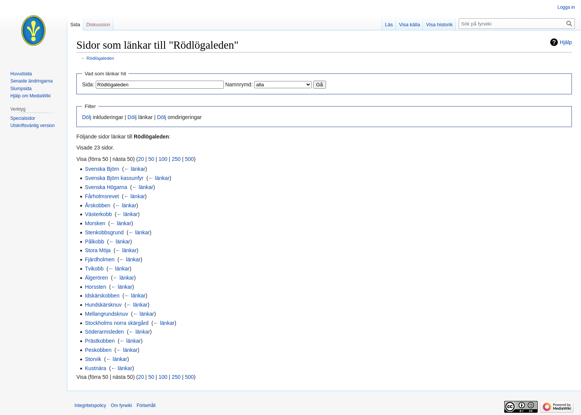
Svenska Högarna (106, 187)
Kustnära (95, 368)
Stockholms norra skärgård (116, 323)
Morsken (95, 223)
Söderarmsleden (104, 332)
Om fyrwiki (121, 405)
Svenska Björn (102, 169)
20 (141, 159)
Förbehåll (145, 405)
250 (176, 159)
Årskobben (97, 205)
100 (162, 159)
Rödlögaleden (100, 58)
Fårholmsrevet (102, 196)
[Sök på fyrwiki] (517, 23)
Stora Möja (98, 250)
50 (151, 159)
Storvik (93, 359)
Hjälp (566, 42)
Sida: (88, 84)
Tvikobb (94, 269)
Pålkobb (94, 242)
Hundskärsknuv (103, 305)
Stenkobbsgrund (104, 232)
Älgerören (96, 278)
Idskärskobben (102, 296)
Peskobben (98, 350)
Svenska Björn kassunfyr (114, 178)
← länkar (134, 169)
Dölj (86, 117)
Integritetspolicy (90, 405)
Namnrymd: (239, 84)
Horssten (95, 287)
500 (189, 159)
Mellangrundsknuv (106, 314)
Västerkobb (98, 214)
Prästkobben (100, 341)
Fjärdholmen (99, 259)
